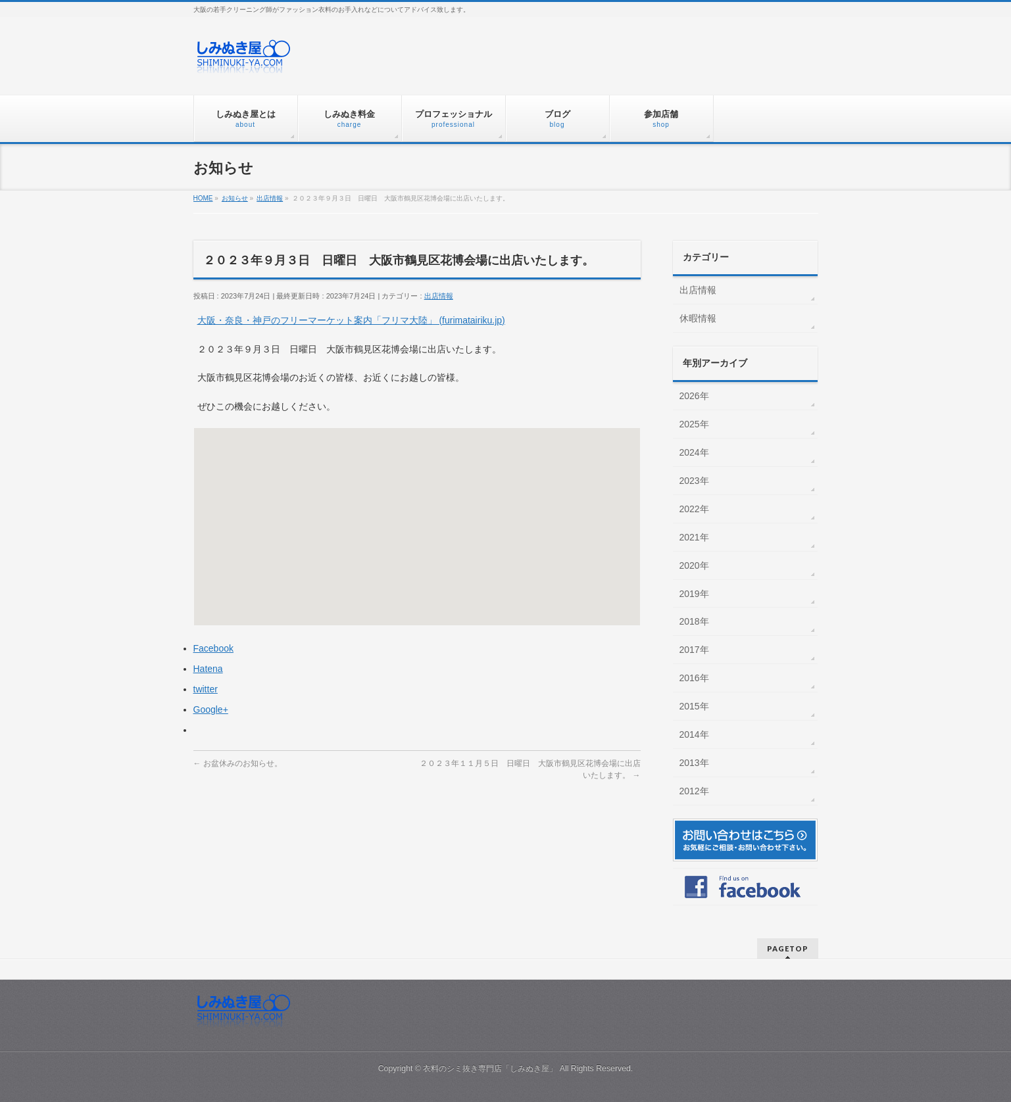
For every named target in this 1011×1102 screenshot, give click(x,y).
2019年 (694, 593)
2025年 (694, 424)
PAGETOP (787, 948)
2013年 (694, 762)
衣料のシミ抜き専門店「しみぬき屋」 (490, 1068)
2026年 (694, 396)
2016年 (694, 678)
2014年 (694, 734)
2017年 (694, 649)
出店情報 (438, 296)
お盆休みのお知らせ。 (237, 763)
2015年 (694, 706)
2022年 (694, 509)
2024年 (694, 452)
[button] (417, 514)
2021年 (694, 537)
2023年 (694, 480)
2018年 (694, 621)
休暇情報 (697, 318)
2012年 (694, 791)
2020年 (694, 565)
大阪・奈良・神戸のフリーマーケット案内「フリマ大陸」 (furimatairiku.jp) (351, 320)
